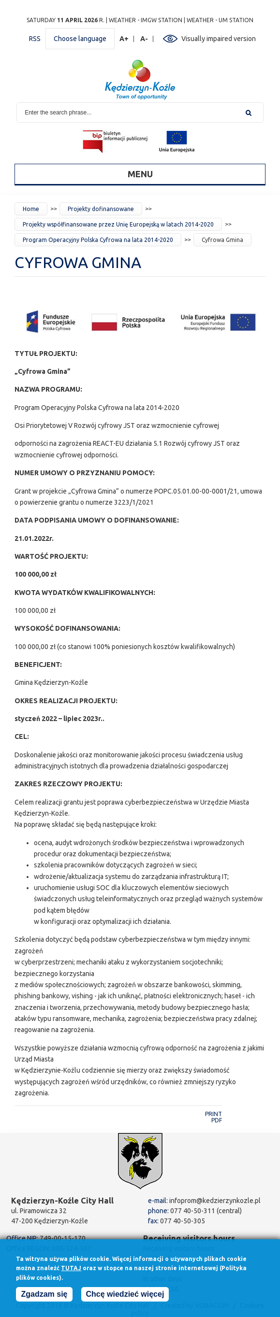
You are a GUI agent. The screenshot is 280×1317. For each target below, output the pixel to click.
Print (213, 1114)
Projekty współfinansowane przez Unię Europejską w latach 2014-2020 (118, 224)
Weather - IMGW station (145, 20)
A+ (124, 39)
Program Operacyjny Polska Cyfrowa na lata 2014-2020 (98, 240)
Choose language (80, 38)
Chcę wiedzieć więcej (125, 1296)
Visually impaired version (218, 38)
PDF (216, 1120)
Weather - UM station (220, 20)
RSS (35, 38)
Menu (140, 174)
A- (144, 39)
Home (31, 209)
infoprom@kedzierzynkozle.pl (215, 1200)
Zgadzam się (44, 1296)
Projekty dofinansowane (101, 209)
